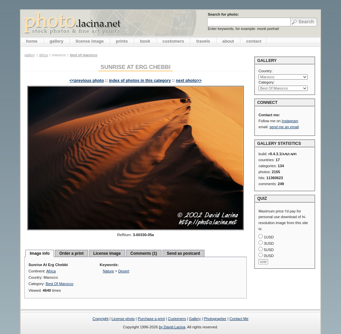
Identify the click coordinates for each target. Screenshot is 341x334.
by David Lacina (172, 327)
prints (122, 41)
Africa (43, 55)
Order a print (71, 253)
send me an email (284, 127)
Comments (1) (144, 253)
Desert (123, 271)
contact (253, 41)
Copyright (101, 319)
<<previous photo (87, 80)
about (228, 41)
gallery (57, 41)
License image (107, 253)
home (31, 41)
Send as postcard (183, 253)
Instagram (290, 121)
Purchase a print (151, 319)
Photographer (215, 319)
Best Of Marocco (83, 55)
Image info (40, 253)
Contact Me (238, 319)
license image (90, 41)
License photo (123, 319)
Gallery (194, 319)
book (145, 41)
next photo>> (188, 80)
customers (173, 41)
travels (203, 41)
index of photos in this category (140, 80)
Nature (108, 271)
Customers (177, 319)
